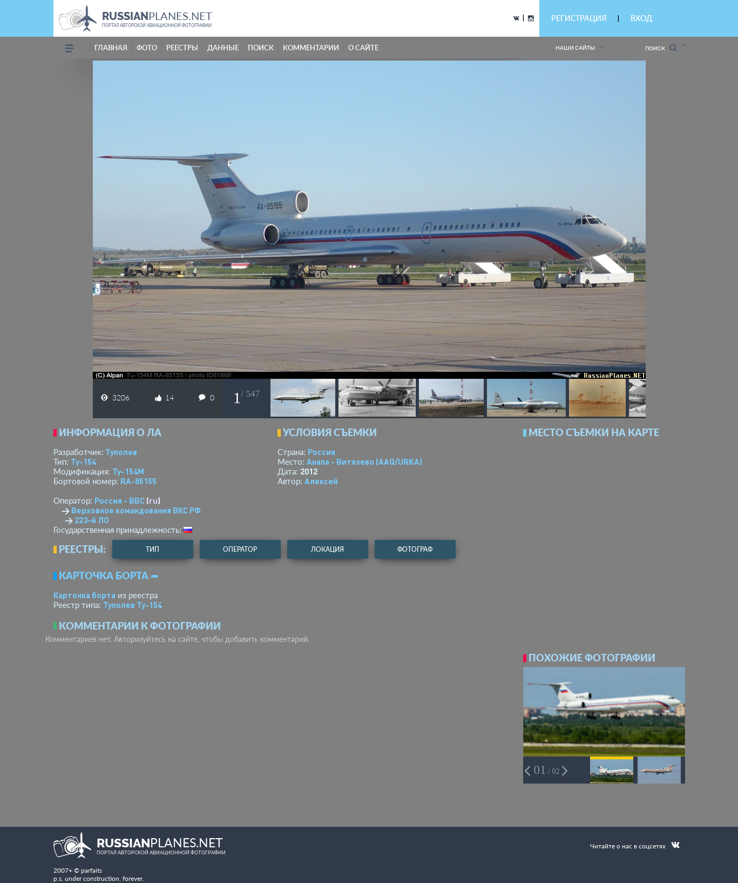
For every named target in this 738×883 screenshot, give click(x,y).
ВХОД (641, 18)
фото (147, 47)
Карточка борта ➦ (109, 575)
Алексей (321, 481)
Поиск (661, 48)
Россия (321, 452)
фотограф (414, 549)
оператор (240, 549)
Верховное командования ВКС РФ (136, 510)
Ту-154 (83, 461)
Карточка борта (84, 595)
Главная (110, 47)
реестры (182, 47)
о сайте (363, 47)
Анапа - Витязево (364, 461)
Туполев (121, 452)
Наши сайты (575, 47)
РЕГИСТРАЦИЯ (578, 18)
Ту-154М (128, 471)
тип (152, 549)
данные (223, 47)
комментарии (311, 47)
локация (327, 549)
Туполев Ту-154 (132, 605)
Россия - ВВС (119, 500)
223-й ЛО (92, 520)
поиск (261, 47)
